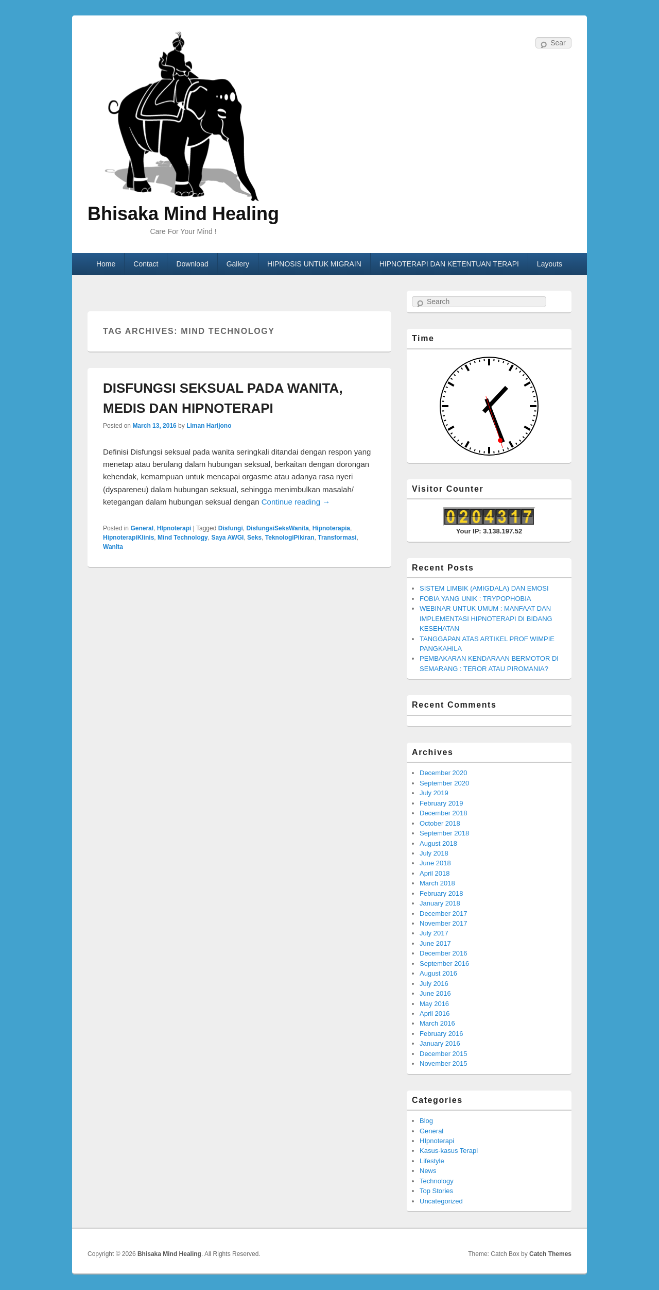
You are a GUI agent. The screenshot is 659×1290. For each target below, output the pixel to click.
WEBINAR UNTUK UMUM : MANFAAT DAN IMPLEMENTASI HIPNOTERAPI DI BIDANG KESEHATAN (486, 618)
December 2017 (443, 913)
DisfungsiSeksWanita (277, 528)
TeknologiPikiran (290, 537)
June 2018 (435, 863)
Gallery (238, 264)
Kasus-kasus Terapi (449, 1150)
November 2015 (443, 1063)
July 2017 (434, 933)
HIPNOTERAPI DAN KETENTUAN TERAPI (449, 264)
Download (192, 264)
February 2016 (441, 1033)
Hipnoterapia (331, 528)
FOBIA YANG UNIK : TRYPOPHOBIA (475, 598)
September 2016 (444, 963)
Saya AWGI (227, 537)
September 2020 (444, 783)
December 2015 (443, 1054)
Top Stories (436, 1191)
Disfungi (230, 528)
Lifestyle (432, 1161)
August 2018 (438, 843)
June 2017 (435, 943)
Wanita (113, 546)
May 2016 (434, 1004)
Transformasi (337, 537)
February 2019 (441, 803)
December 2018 (443, 813)
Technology (437, 1181)
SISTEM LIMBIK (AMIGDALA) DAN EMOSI (484, 588)
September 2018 (444, 833)
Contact (145, 264)
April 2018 (435, 873)
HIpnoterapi (174, 528)
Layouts (549, 264)
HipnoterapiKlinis (128, 537)
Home (105, 264)
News (428, 1171)
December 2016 (443, 953)
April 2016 (435, 1013)
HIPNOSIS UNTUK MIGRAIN (314, 264)
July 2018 (434, 853)
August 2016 (438, 973)
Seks (254, 537)
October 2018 (440, 823)
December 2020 (443, 773)
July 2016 (434, 983)
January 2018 (440, 903)
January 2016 (440, 1043)
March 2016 (437, 1023)
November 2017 (443, 923)
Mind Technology (183, 537)
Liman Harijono (208, 425)
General (141, 528)
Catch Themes (550, 1254)
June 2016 (435, 993)
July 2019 (434, 793)
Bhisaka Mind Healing (183, 213)
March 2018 (437, 883)
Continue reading (296, 501)
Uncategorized (441, 1201)
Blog (426, 1121)
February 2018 (441, 893)
